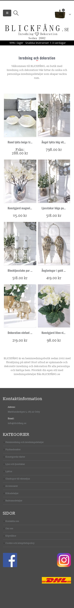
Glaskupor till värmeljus (18, 478)
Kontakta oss (12, 521)
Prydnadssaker (13, 449)
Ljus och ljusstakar (15, 464)
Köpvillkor (11, 536)
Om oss (9, 528)
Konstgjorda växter (15, 457)
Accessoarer (12, 486)
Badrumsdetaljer (14, 500)
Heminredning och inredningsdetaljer (25, 442)
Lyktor (9, 471)
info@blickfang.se (17, 423)
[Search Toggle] (16, 13)
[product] (20, 115)
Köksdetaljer (12, 493)
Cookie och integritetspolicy (20, 543)
